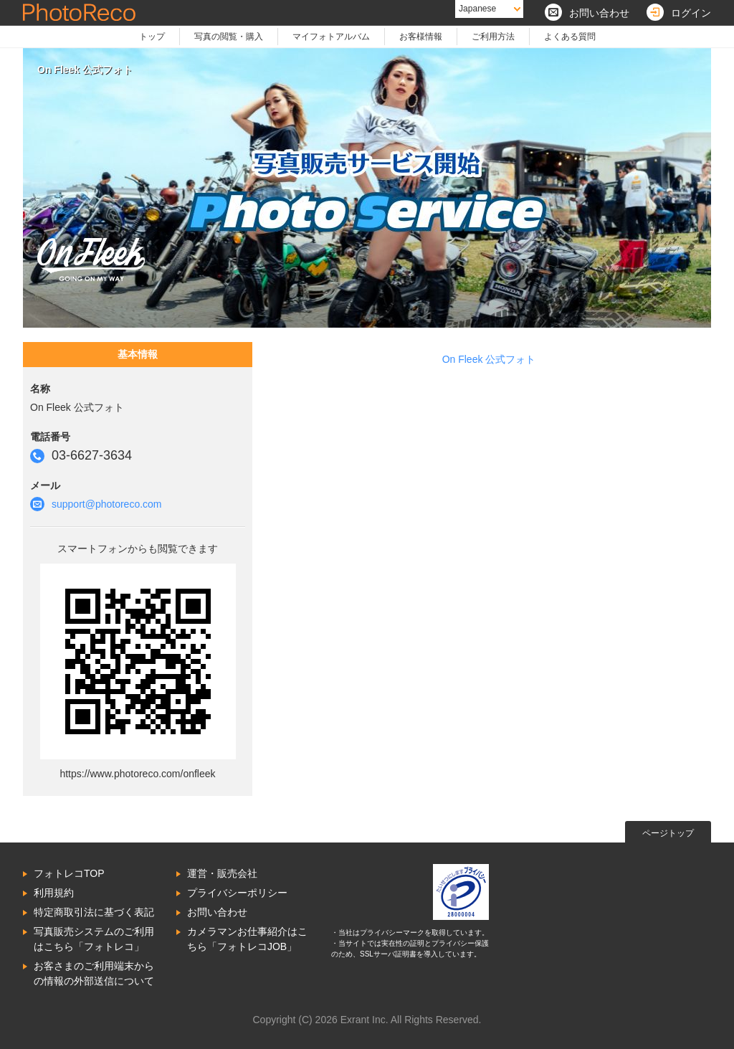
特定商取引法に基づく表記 (94, 912)
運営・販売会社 (222, 873)
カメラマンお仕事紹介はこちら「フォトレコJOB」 (247, 939)
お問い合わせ (217, 912)
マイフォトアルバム (331, 37)
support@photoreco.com (107, 504)
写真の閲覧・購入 (228, 37)
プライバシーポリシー (237, 892)
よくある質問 (570, 37)
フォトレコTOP (69, 873)
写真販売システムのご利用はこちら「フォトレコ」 (94, 939)
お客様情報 (420, 37)
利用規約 (54, 892)
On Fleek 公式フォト (489, 359)
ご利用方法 (493, 37)
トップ (152, 37)
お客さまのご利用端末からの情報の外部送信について (94, 973)
